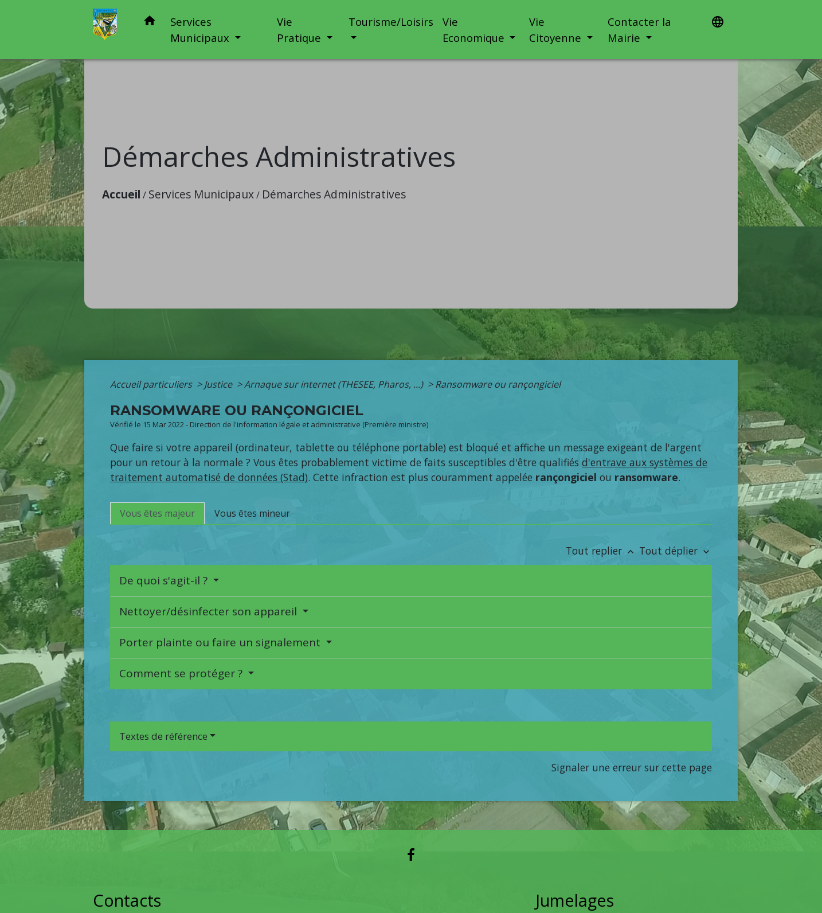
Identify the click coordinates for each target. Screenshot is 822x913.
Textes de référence (163, 736)
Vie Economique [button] (475, 29)
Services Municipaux (201, 194)
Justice (219, 384)
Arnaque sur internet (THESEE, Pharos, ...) (334, 384)
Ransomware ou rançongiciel (498, 384)
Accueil (121, 194)
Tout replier (602, 550)
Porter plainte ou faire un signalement (221, 642)
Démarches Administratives (334, 194)
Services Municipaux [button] (201, 29)
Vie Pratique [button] (300, 29)
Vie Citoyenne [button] (556, 29)
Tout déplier (675, 550)
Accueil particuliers (152, 384)
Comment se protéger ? (182, 673)
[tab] (157, 513)
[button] (150, 22)
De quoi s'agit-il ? (164, 580)
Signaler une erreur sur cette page (631, 767)
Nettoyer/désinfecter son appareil (209, 611)
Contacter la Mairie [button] (639, 29)
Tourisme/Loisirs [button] (391, 21)
